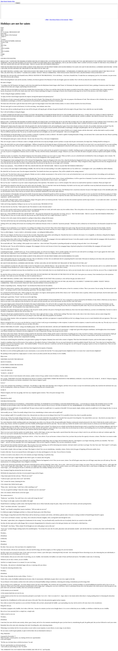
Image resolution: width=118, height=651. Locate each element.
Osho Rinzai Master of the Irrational (58, 19)
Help (13, 1)
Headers (9, 1)
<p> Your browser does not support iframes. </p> (59, 11)
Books (5, 1)
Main (2, 1)
